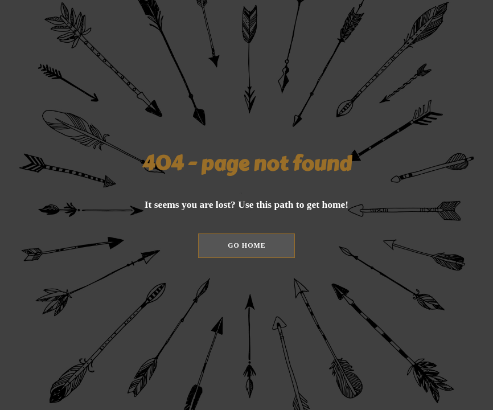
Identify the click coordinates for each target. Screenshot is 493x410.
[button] (246, 245)
